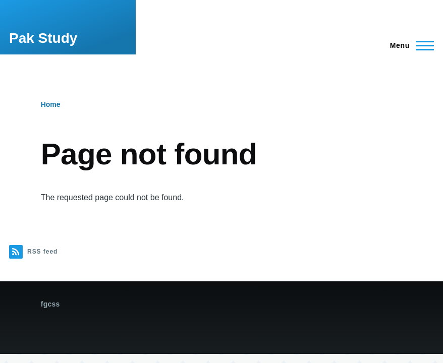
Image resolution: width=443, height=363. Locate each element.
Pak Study (43, 38)
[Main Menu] (409, 45)
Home (51, 104)
